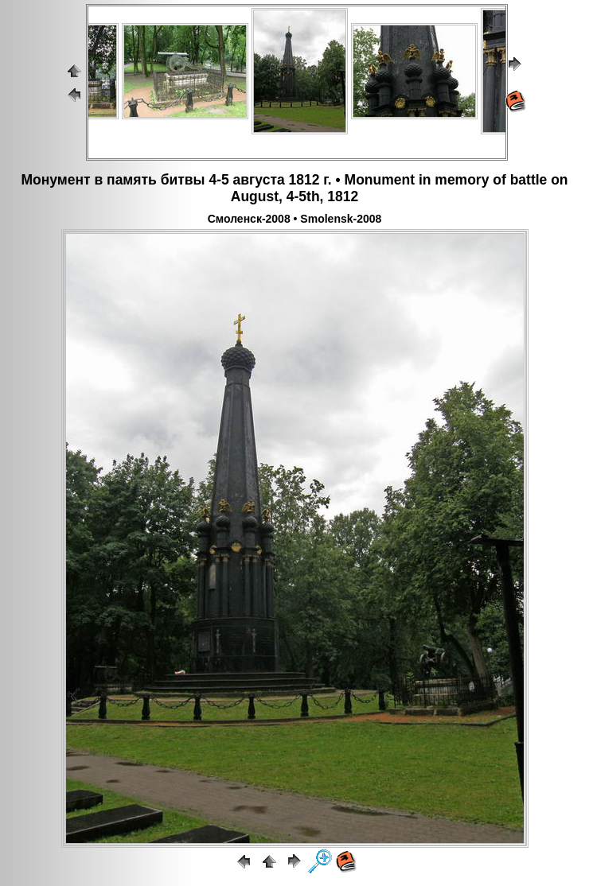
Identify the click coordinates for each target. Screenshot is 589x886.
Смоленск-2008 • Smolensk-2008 (295, 218)
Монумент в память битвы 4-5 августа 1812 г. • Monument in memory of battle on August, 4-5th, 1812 (294, 188)
